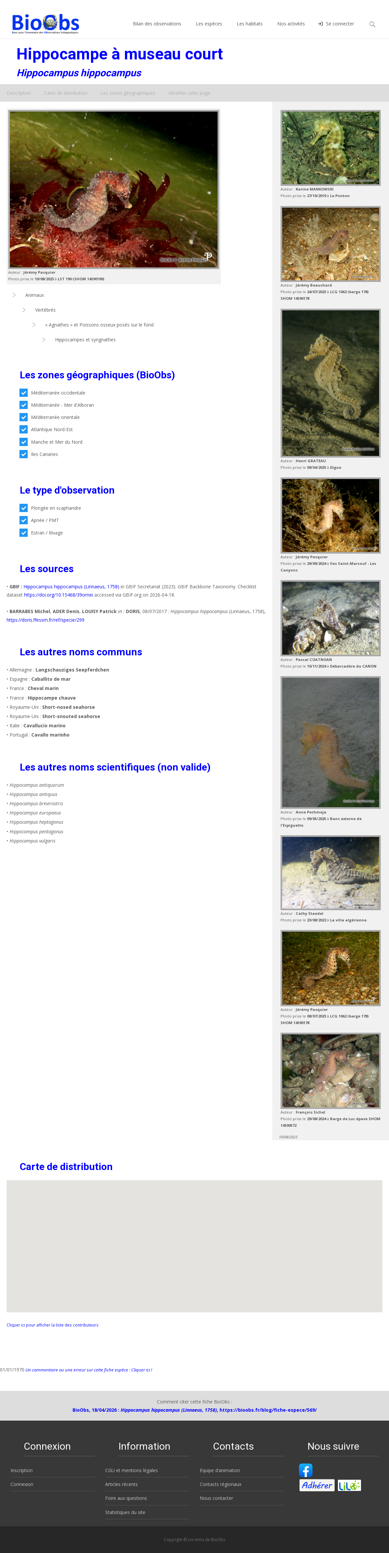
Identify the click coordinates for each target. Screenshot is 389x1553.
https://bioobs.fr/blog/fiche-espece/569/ (268, 1410)
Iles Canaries (38, 454)
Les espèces (209, 29)
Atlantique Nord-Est (46, 429)
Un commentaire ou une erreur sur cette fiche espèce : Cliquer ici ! (88, 1370)
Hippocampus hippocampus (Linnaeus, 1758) (71, 586)
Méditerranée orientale (49, 417)
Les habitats (250, 29)
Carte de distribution (65, 93)
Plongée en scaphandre (50, 508)
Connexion (22, 1484)
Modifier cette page (189, 93)
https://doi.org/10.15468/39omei (58, 595)
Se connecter (336, 29)
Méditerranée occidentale (52, 393)
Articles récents (121, 1484)
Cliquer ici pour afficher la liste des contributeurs (53, 1325)
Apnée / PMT (39, 520)
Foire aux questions (126, 1498)
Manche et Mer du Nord (50, 442)
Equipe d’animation (220, 1470)
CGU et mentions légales (131, 1470)
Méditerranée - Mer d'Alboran (56, 405)
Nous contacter (216, 1498)
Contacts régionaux (220, 1484)
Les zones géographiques (128, 93)
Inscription (22, 1470)
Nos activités (291, 29)
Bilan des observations (157, 29)
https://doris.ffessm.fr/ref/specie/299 (45, 620)
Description (19, 93)
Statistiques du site (125, 1512)
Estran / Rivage (41, 533)
